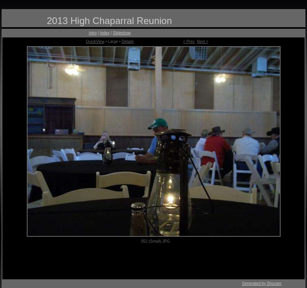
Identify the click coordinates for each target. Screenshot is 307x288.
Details (128, 41)
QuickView (95, 41)
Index (104, 33)
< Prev (189, 41)
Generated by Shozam (261, 283)
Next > (202, 41)
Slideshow (122, 33)
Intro (93, 33)
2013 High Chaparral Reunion (109, 20)
